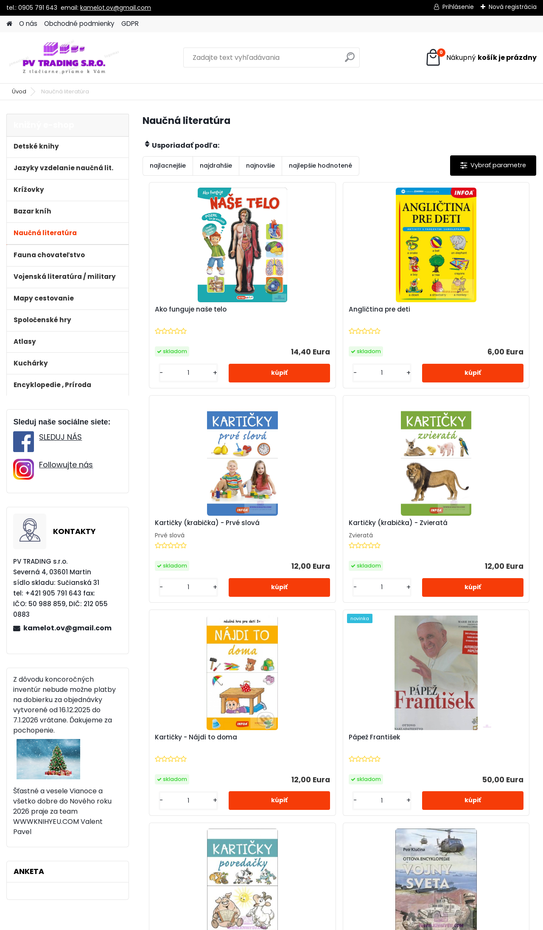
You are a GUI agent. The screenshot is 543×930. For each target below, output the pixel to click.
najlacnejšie (168, 165)
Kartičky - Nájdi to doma (324, 524)
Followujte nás (66, 464)
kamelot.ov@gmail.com (115, 7)
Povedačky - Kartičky (252, 738)
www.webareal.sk (305, 921)
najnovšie (260, 165)
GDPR (130, 23)
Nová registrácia (513, 7)
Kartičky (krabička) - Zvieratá (200, 524)
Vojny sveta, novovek (384, 738)
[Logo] (64, 58)
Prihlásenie (458, 7)
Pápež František (439, 524)
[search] (350, 60)
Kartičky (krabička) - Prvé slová (466, 309)
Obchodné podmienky (79, 23)
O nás (28, 23)
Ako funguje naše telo (187, 310)
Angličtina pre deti (313, 310)
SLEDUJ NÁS (60, 437)
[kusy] (172, 373)
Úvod (19, 91)
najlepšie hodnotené (320, 165)
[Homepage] (9, 24)
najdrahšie (216, 165)
